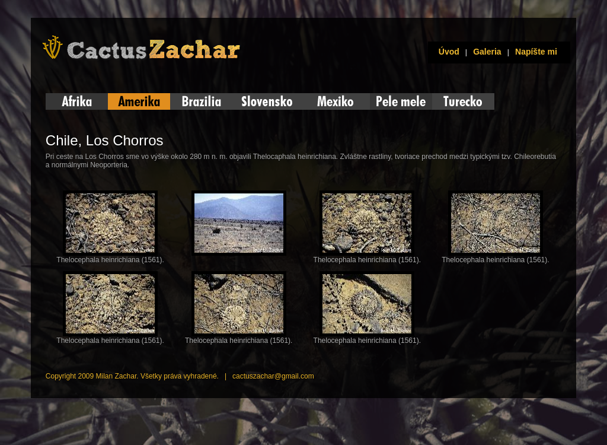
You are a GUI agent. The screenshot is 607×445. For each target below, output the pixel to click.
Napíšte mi (536, 51)
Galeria (487, 51)
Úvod (446, 51)
